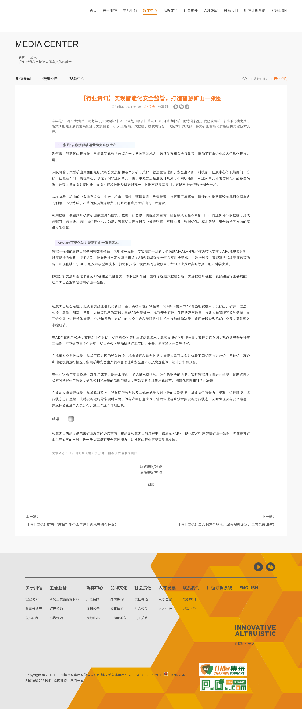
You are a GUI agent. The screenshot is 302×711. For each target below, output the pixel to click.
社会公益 (141, 610)
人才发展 (211, 16)
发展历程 (32, 619)
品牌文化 (170, 16)
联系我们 (231, 16)
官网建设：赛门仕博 (72, 682)
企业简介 (32, 600)
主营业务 (130, 16)
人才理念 (165, 600)
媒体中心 (150, 16)
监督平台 (189, 610)
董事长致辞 (33, 610)
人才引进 (165, 610)
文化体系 (117, 610)
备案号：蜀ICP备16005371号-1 (138, 676)
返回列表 (149, 107)
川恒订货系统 (254, 16)
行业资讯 (280, 79)
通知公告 (50, 79)
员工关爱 (141, 619)
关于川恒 (110, 16)
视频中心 (76, 79)
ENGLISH (279, 16)
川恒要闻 (23, 79)
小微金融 (56, 619)
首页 (93, 16)
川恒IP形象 (118, 619)
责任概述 (141, 600)
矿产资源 (56, 610)
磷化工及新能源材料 (64, 600)
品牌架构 (117, 600)
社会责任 (191, 16)
